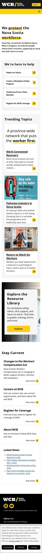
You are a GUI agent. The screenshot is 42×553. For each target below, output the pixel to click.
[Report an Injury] (21, 72)
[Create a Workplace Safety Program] (21, 82)
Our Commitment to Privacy (15, 522)
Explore (18, 328)
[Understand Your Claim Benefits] (21, 93)
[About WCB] (21, 435)
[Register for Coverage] (21, 416)
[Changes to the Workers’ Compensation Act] (21, 371)
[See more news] (32, 480)
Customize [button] (7, 547)
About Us (8, 518)
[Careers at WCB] (21, 396)
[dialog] (21, 539)
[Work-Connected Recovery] (21, 160)
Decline (21, 547)
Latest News (9, 525)
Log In (36, 5)
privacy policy (14, 541)
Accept (34, 547)
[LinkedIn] (6, 506)
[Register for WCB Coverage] (21, 103)
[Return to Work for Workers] (21, 263)
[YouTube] (11, 506)
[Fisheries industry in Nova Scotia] (21, 212)
